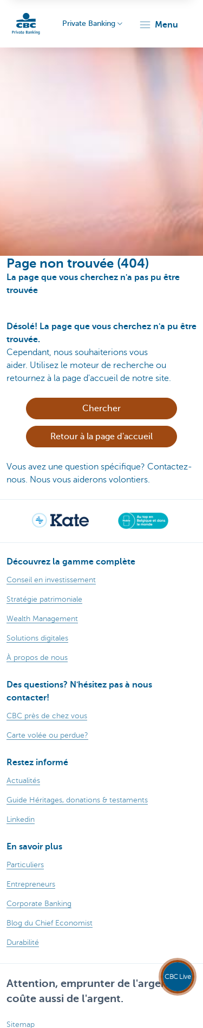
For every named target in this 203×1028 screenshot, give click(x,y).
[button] (158, 25)
